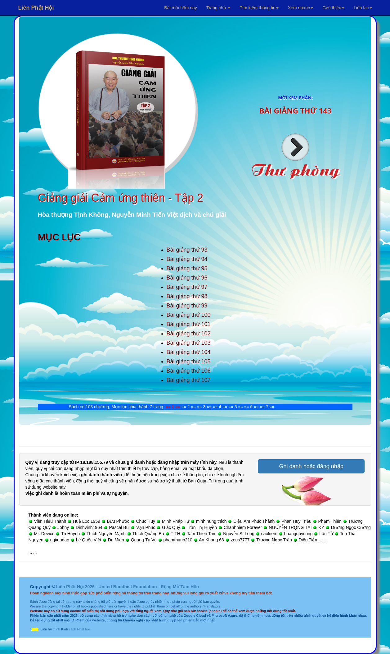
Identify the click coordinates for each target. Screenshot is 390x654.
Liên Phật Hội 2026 (76, 586)
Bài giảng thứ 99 (187, 305)
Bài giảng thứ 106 (189, 371)
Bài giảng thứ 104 (189, 352)
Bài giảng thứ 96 (187, 278)
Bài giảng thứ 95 (187, 268)
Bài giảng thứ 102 (189, 333)
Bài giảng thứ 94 (187, 259)
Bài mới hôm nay (180, 7)
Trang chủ (218, 7)
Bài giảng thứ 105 (189, 361)
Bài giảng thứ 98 (187, 296)
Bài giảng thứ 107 (189, 380)
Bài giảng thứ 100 (189, 315)
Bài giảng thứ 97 (187, 287)
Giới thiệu (333, 7)
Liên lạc (363, 7)
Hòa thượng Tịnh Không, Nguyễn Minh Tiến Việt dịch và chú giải (132, 214)
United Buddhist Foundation (127, 586)
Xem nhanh (300, 7)
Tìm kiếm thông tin (259, 7)
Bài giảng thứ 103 (189, 343)
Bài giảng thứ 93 (187, 250)
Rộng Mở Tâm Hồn (180, 586)
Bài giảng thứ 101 (189, 324)
